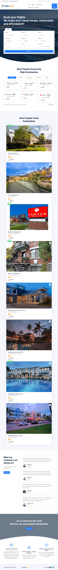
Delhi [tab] (47, 77)
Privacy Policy (39, 4)
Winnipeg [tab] (12, 77)
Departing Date (7, 38)
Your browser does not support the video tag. (29, 518)
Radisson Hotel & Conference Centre (16, 310)
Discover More (51, 104)
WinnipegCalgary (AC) (47, 83)
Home (29, 4)
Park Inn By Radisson (13, 153)
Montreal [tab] (39, 77)
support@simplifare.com (13, 1)
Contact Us (37, 7)
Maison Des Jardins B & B (14, 273)
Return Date (23, 38)
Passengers (40, 38)
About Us (33, 4)
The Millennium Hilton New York (15, 394)
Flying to (39, 32)
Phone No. (40, 44)
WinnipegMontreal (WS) (11, 94)
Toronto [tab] (20, 77)
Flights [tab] (8, 29)
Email (22, 44)
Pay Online (54, 6)
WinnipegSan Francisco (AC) (47, 95)
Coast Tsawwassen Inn (13, 195)
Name (6, 44)
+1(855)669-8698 (4, 1)
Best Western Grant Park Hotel (15, 435)
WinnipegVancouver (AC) (29, 84)
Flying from (23, 32)
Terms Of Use (30, 7)
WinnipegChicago (28, 94)
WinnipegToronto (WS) (12, 83)
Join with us (29, 528)
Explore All (7, 472)
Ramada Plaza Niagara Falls (14, 232)
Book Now (29, 51)
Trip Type (6, 32)
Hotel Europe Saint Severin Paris (15, 352)
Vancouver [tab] (29, 77)
